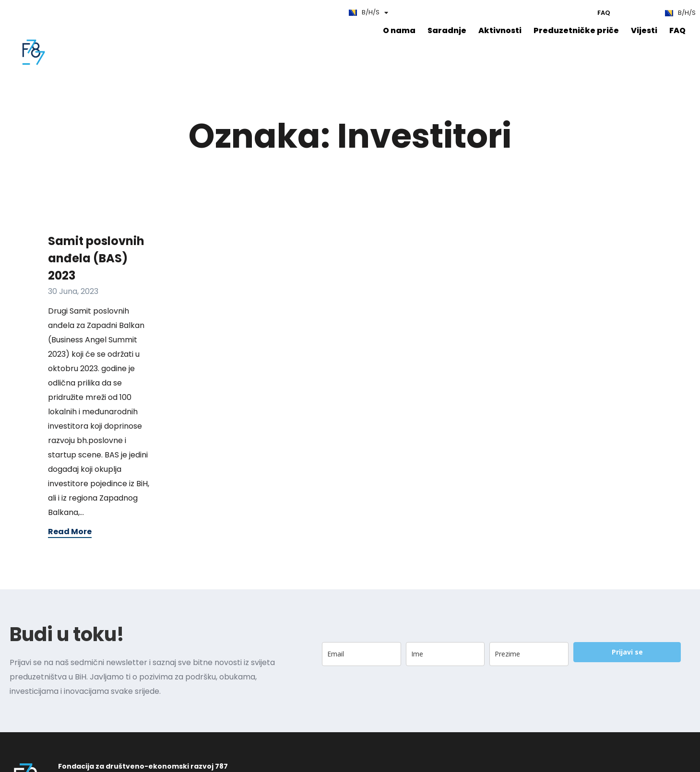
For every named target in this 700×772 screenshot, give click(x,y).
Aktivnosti (165, 32)
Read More (70, 563)
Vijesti (302, 32)
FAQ (59, 12)
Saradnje (114, 32)
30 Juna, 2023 (73, 323)
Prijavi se (627, 684)
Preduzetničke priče (237, 32)
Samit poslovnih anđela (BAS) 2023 (96, 290)
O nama (68, 32)
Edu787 (89, 12)
